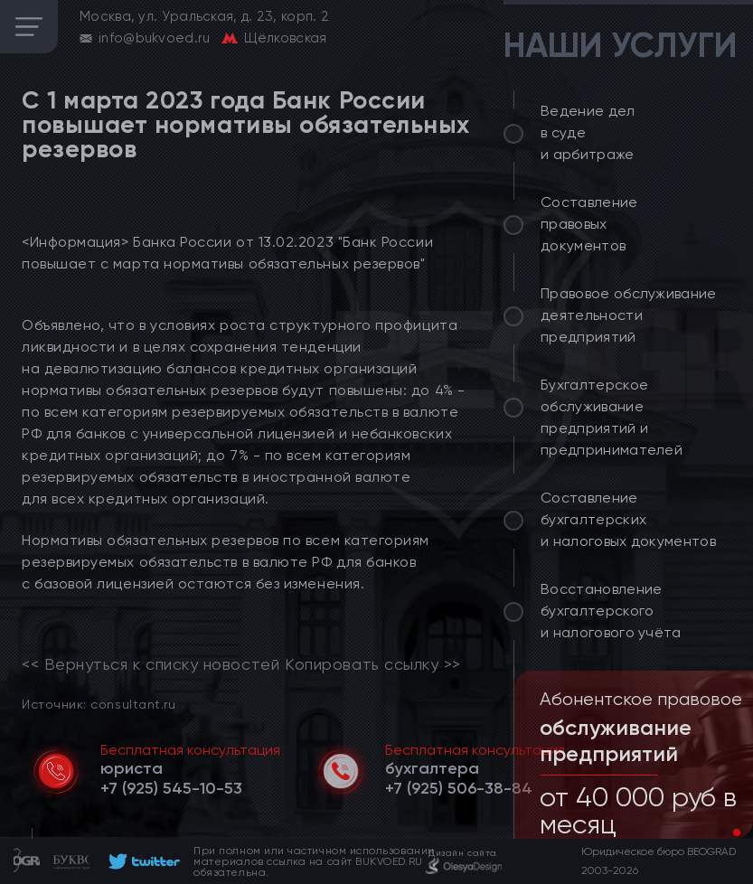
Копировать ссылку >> (373, 664)
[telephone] (171, 788)
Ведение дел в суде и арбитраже (588, 132)
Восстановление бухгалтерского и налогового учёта (611, 610)
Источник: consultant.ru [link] (98, 703)
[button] (722, 832)
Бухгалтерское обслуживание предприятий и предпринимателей (611, 417)
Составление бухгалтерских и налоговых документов (628, 519)
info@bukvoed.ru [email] (155, 38)
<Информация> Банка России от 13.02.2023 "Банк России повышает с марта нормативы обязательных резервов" (227, 252)
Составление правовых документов (589, 223)
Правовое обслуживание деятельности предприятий (629, 315)
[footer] (141, 861)
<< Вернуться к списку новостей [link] (150, 664)
